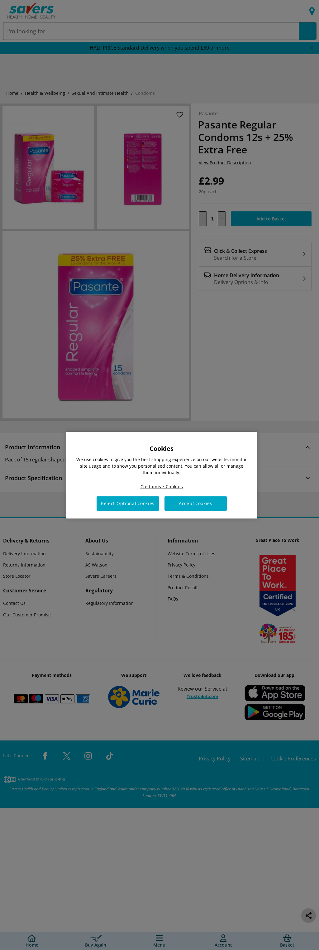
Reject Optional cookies (128, 503)
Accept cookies (195, 503)
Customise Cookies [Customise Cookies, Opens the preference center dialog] (161, 486)
